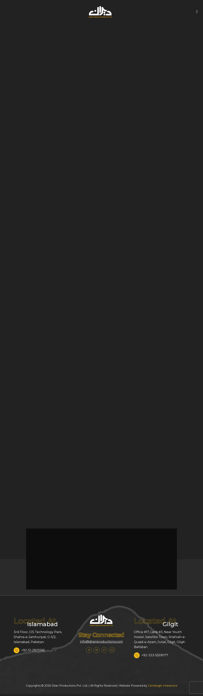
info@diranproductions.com (101, 642)
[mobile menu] (197, 11)
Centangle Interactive (162, 686)
